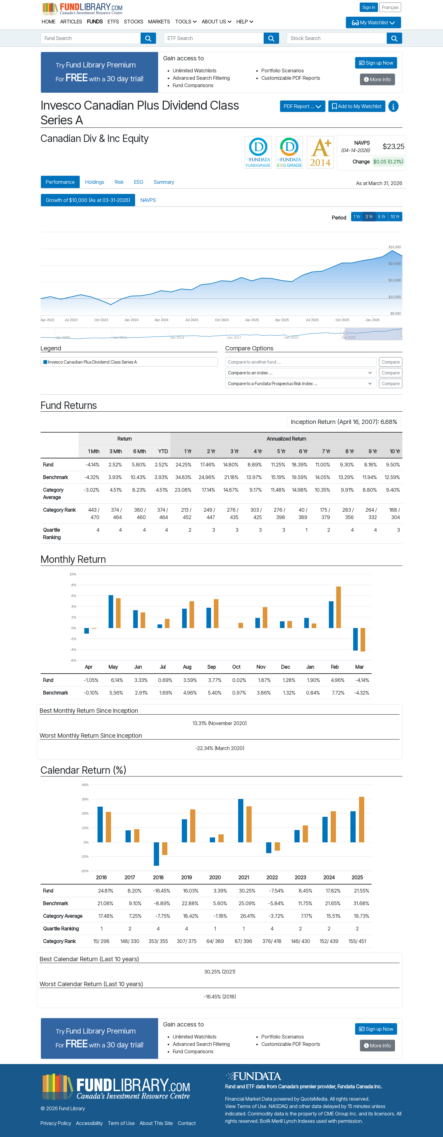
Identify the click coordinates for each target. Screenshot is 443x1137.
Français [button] (390, 7)
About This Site (156, 1123)
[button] (148, 38)
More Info (377, 79)
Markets (159, 21)
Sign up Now (376, 63)
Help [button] (245, 21)
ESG (138, 182)
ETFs (113, 21)
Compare (391, 362)
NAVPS (148, 200)
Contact (187, 1123)
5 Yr (381, 216)
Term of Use (121, 1123)
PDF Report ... (302, 106)
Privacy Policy (56, 1123)
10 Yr (395, 216)
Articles (71, 21)
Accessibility (89, 1123)
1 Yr (357, 216)
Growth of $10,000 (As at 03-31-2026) (88, 200)
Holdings (94, 182)
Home (48, 21)
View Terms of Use (245, 1106)
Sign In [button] (368, 7)
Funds (95, 21)
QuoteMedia (314, 1099)
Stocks (133, 21)
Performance (60, 182)
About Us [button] (217, 21)
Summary (164, 182)
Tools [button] (186, 21)
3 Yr (369, 216)
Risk (119, 182)
